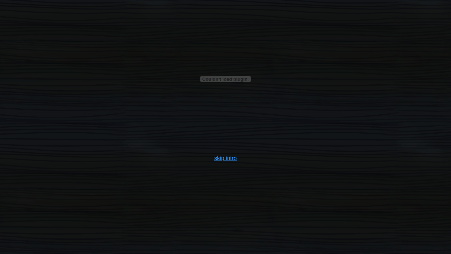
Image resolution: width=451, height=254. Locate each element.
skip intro (225, 158)
